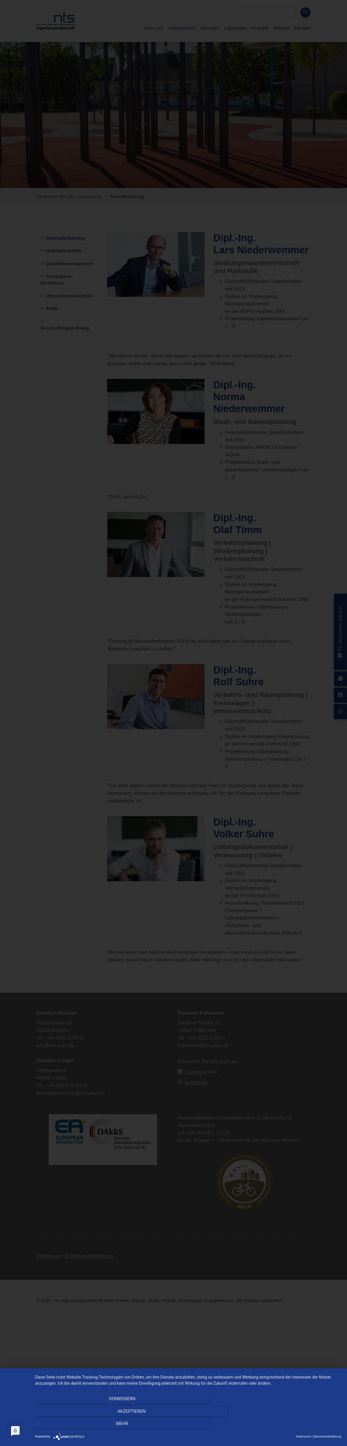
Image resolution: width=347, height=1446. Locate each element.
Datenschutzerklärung (327, 1436)
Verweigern (80, 1425)
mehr (295, 1425)
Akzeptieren (188, 1425)
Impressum (303, 1436)
